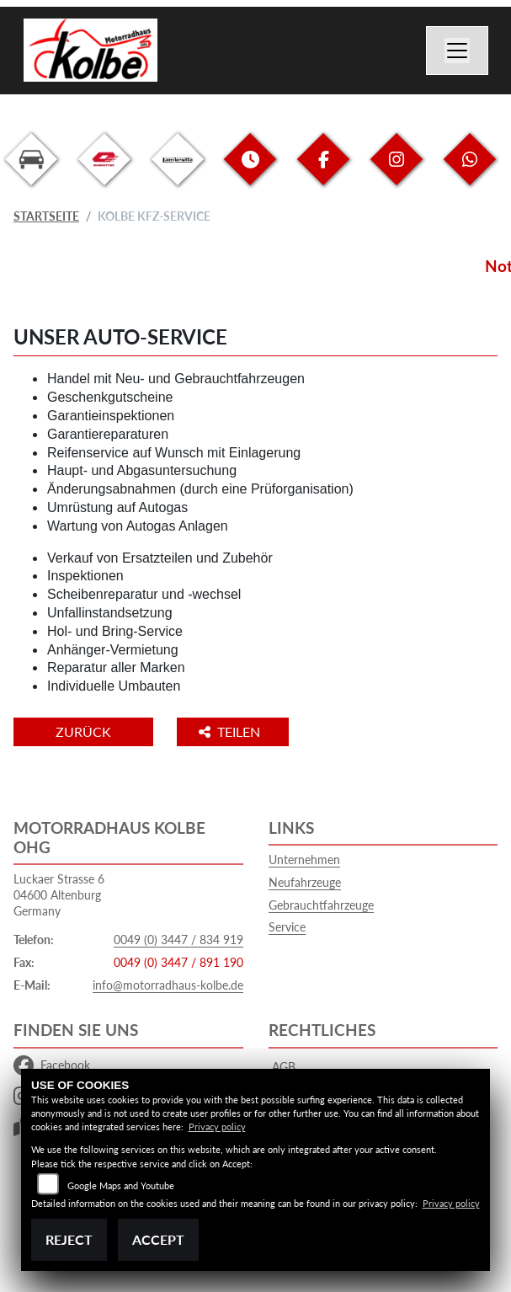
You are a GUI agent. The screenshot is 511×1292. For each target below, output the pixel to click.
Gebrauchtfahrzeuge (321, 905)
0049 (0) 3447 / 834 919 (178, 939)
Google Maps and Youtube (120, 1185)
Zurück (83, 731)
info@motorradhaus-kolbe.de (168, 985)
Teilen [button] (231, 731)
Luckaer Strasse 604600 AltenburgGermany (58, 894)
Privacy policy (217, 1126)
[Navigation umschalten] (457, 50)
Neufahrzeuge (305, 882)
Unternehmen (304, 859)
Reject (69, 1239)
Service (287, 927)
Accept (158, 1239)
